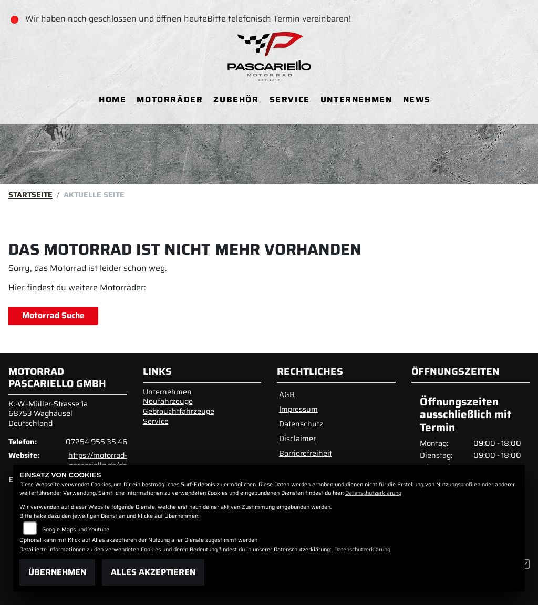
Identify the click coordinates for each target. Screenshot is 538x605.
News (417, 99)
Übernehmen (57, 572)
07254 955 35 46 (96, 441)
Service (290, 99)
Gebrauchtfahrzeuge (178, 411)
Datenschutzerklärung (373, 492)
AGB (287, 394)
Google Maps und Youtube (75, 529)
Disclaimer (297, 438)
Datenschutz (301, 424)
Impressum (298, 409)
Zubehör (235, 99)
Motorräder (170, 99)
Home (112, 99)
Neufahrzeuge (168, 401)
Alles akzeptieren (153, 572)
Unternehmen (356, 99)
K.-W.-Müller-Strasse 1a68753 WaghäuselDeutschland (48, 413)
